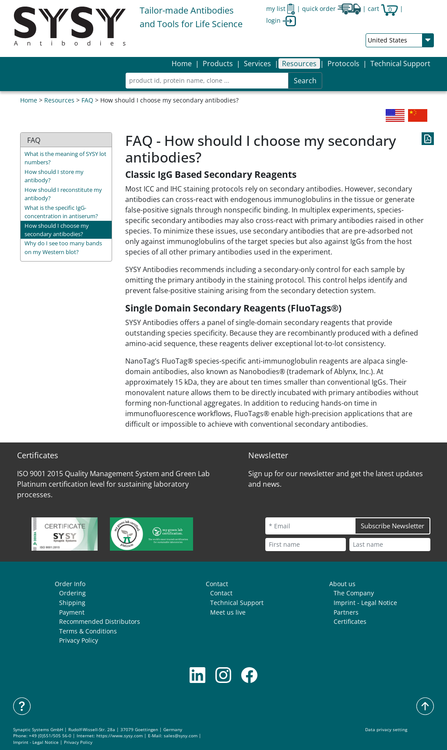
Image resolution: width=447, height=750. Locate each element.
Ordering (72, 593)
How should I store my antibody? (54, 176)
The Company (354, 593)
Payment (71, 612)
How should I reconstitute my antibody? (63, 194)
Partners (346, 612)
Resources (59, 100)
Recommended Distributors (99, 621)
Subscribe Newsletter (392, 525)
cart (383, 8)
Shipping (72, 602)
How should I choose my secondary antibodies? (57, 230)
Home (182, 63)
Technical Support (400, 63)
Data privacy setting (386, 729)
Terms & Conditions (88, 631)
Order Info (70, 584)
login (281, 20)
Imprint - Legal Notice (365, 602)
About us (342, 584)
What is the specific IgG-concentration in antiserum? (61, 212)
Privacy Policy (78, 640)
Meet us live (228, 612)
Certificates (350, 621)
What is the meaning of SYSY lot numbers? (65, 158)
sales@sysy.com (180, 736)
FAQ (87, 100)
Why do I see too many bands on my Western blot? (63, 247)
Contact (217, 584)
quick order (331, 8)
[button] (217, 63)
